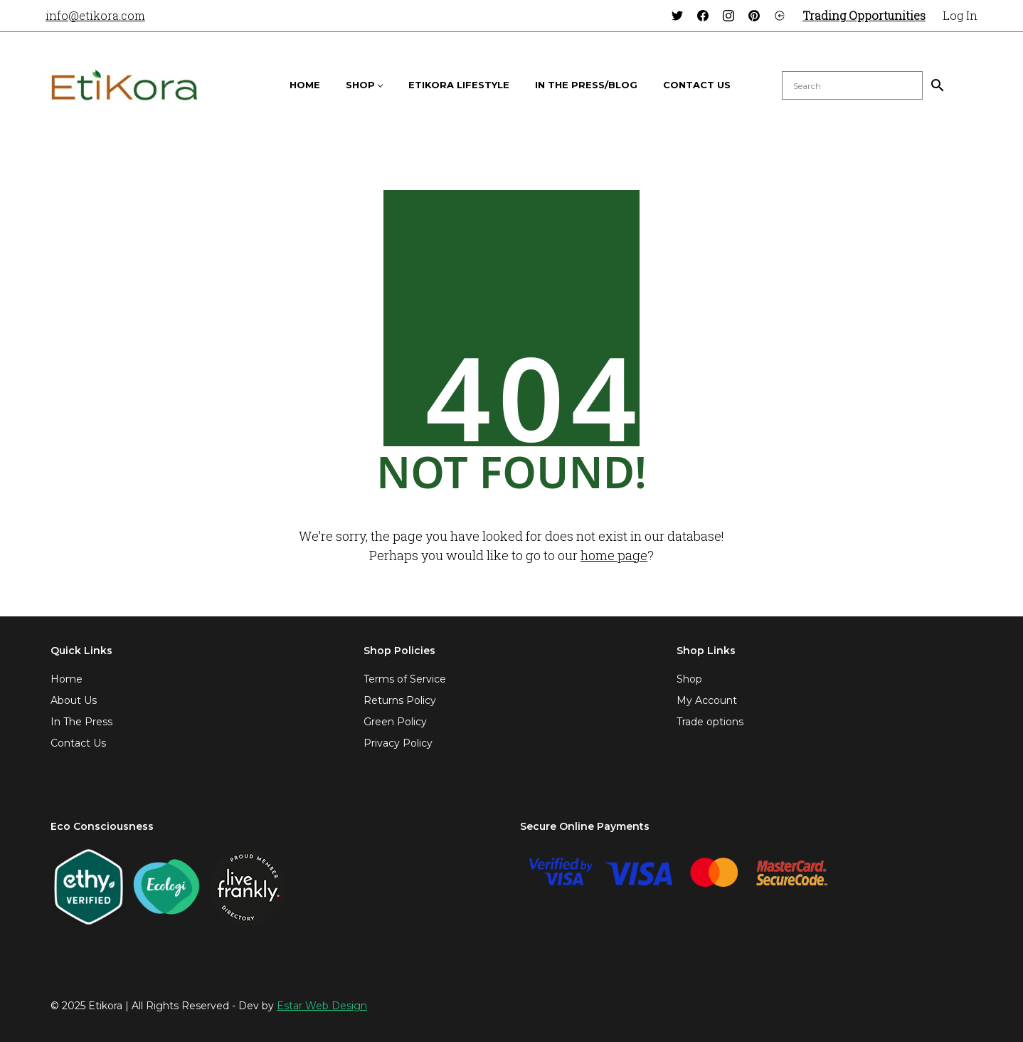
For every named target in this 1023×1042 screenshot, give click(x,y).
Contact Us (78, 743)
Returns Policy (400, 700)
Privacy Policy (398, 743)
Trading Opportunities (864, 15)
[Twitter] (677, 15)
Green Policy (395, 721)
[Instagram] (728, 15)
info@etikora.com (95, 15)
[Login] (779, 15)
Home (67, 679)
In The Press (81, 721)
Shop (689, 679)
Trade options (710, 721)
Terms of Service (405, 679)
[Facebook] (703, 15)
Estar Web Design (322, 1005)
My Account (707, 700)
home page (614, 555)
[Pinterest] (754, 15)
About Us (74, 700)
